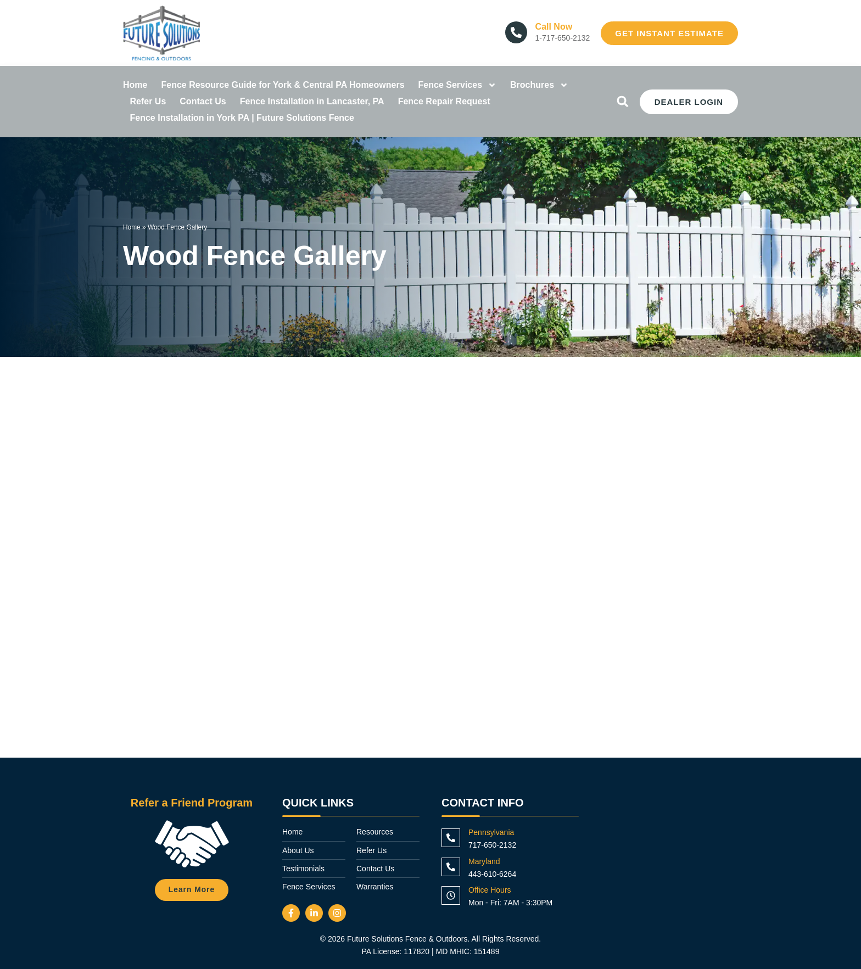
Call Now (554, 26)
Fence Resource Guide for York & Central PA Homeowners (282, 84)
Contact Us (203, 101)
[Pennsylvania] (450, 837)
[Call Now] (516, 32)
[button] (622, 101)
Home (135, 84)
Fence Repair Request (444, 101)
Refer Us (148, 101)
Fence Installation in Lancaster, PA (312, 101)
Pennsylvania (491, 832)
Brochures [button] (539, 85)
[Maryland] (450, 867)
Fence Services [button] (457, 85)
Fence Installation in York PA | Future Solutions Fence (242, 117)
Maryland (484, 861)
